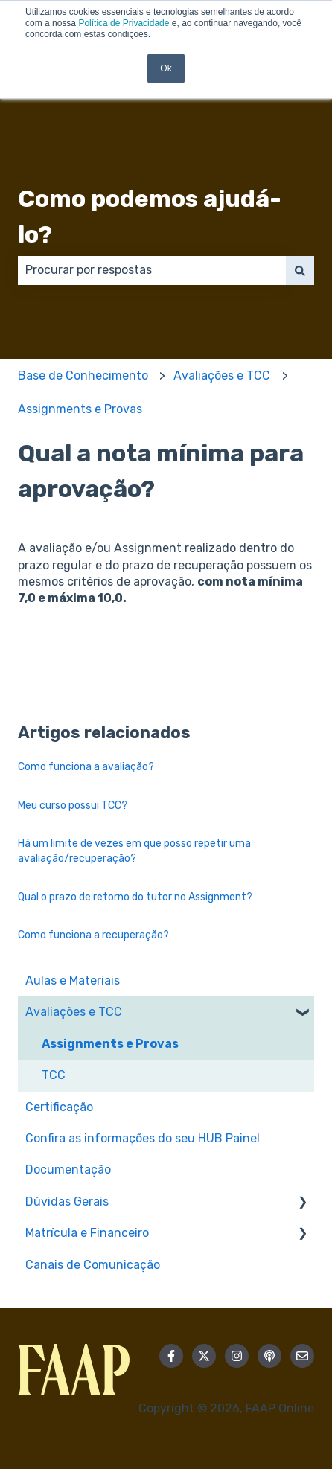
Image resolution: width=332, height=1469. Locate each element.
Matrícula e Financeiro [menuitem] (87, 1233)
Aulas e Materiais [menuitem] (72, 980)
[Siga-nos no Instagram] (237, 1356)
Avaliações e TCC (221, 375)
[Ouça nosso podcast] (269, 1356)
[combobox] (152, 270)
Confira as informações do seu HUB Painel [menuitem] (142, 1138)
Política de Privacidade (123, 23)
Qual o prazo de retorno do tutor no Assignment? (135, 897)
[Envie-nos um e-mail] (302, 1356)
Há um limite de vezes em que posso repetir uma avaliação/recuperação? (134, 851)
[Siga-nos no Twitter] (204, 1356)
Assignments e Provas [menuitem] (110, 1044)
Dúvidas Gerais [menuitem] (67, 1201)
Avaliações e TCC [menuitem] (73, 1012)
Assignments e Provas (80, 409)
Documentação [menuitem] (68, 1169)
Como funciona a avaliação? (86, 767)
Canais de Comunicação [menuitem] (92, 1265)
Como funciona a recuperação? (93, 935)
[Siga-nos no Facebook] (171, 1356)
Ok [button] (165, 68)
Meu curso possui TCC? (72, 805)
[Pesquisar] (300, 270)
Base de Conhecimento (83, 375)
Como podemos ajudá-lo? (149, 217)
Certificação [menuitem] (59, 1107)
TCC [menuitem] (54, 1075)
